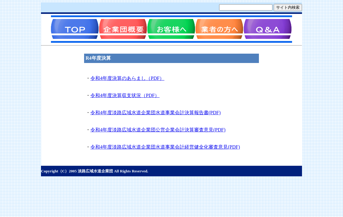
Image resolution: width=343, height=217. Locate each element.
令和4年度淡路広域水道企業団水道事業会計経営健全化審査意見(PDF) (165, 146)
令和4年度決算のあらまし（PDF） (127, 78)
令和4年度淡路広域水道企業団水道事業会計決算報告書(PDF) (155, 112)
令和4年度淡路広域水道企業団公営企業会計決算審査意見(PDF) (157, 129)
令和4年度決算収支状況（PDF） (124, 95)
